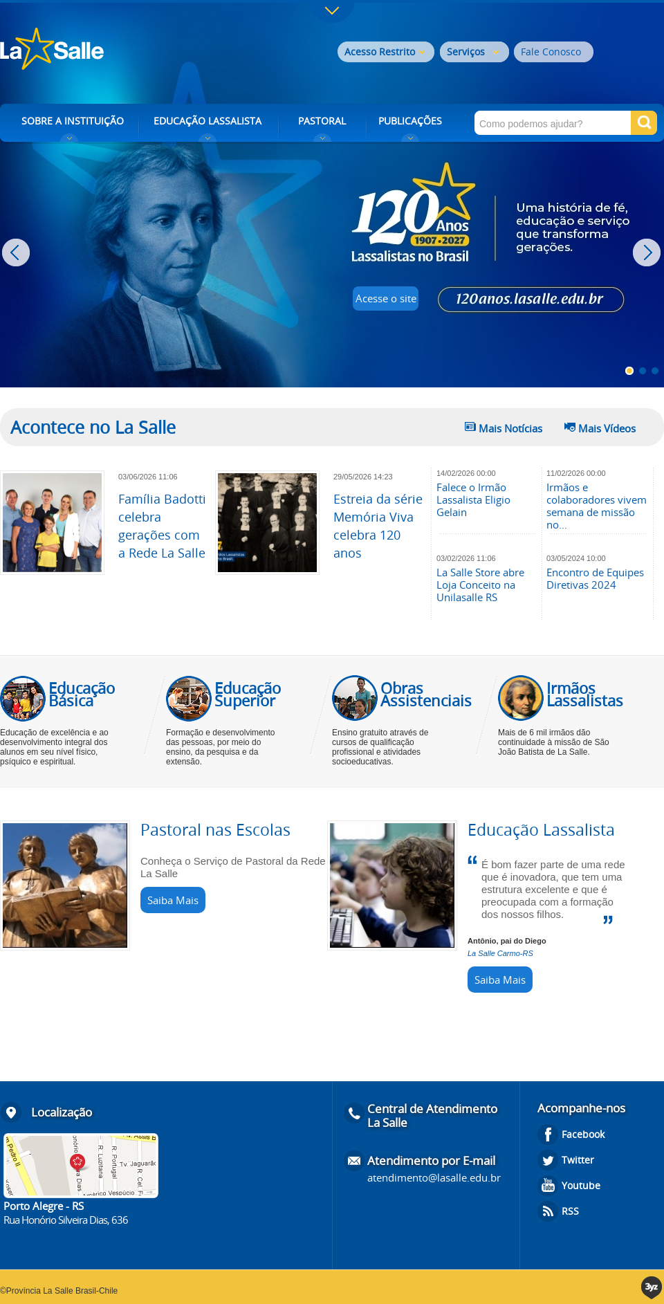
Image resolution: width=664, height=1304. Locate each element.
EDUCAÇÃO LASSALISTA (207, 120)
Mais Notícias (510, 428)
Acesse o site (386, 298)
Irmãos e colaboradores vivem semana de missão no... (596, 505)
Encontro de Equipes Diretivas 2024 (595, 578)
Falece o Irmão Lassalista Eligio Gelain (473, 499)
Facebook (583, 1134)
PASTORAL (322, 120)
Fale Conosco (551, 51)
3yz (652, 1287)
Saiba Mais (173, 900)
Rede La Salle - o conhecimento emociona (109, 50)
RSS (570, 1211)
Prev (17, 252)
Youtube (581, 1185)
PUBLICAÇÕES (410, 120)
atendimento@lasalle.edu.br (434, 1177)
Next (648, 252)
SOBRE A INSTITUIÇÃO (72, 120)
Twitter (578, 1159)
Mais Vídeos (607, 428)
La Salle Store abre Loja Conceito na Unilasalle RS (480, 584)
